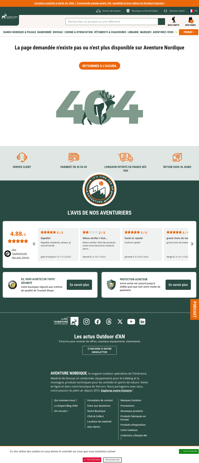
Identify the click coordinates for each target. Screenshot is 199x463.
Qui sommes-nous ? (65, 400)
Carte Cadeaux (129, 430)
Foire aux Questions (99, 405)
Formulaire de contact (100, 400)
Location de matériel (99, 421)
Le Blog (65, 321)
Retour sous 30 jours (177, 167)
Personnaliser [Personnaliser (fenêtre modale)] (112, 460)
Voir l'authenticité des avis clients (20, 253)
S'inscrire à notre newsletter (100, 350)
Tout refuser (92, 460)
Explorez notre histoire (116, 390)
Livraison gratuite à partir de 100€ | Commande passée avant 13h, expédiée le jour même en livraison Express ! (99, 3)
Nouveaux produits (132, 411)
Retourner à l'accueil (99, 66)
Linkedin (142, 321)
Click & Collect (95, 416)
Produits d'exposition (133, 424)
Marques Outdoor (131, 400)
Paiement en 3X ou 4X (73, 167)
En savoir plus (79, 285)
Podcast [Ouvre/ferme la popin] (194, 309)
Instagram (86, 321)
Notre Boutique (96, 411)
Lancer (161, 21)
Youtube (131, 321)
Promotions (127, 405)
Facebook (97, 321)
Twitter (120, 321)
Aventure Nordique (69, 373)
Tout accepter (188, 451)
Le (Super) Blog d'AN (66, 405)
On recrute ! (61, 411)
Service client (22, 167)
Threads (109, 321)
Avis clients (93, 426)
